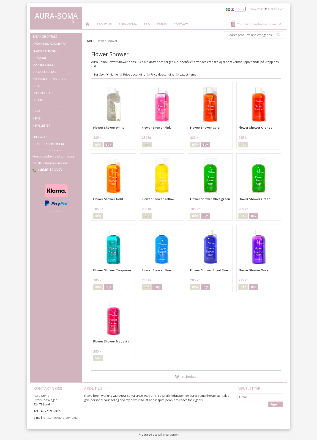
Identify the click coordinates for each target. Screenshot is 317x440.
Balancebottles (57, 36)
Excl (280, 9)
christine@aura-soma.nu (50, 163)
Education (41, 137)
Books (38, 86)
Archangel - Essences (49, 79)
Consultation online (49, 144)
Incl (270, 9)
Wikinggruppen (168, 434)
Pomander (57, 58)
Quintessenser (57, 64)
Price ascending (134, 74)
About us (104, 24)
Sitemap (38, 100)
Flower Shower (45, 51)
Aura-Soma (128, 24)
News (37, 118)
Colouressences (45, 72)
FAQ (147, 24)
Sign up (275, 404)
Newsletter (41, 125)
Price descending (162, 74)
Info (98, 144)
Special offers (44, 93)
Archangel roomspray (50, 43)
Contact (181, 24)
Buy (108, 144)
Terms (162, 24)
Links (36, 111)
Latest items (188, 74)
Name (114, 74)
